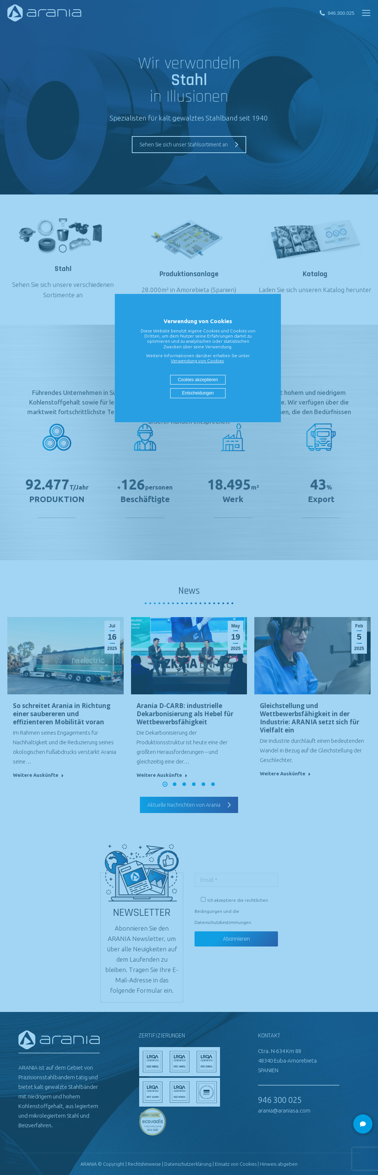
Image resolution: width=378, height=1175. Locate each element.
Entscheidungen (198, 393)
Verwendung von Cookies (197, 360)
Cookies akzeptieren (198, 379)
